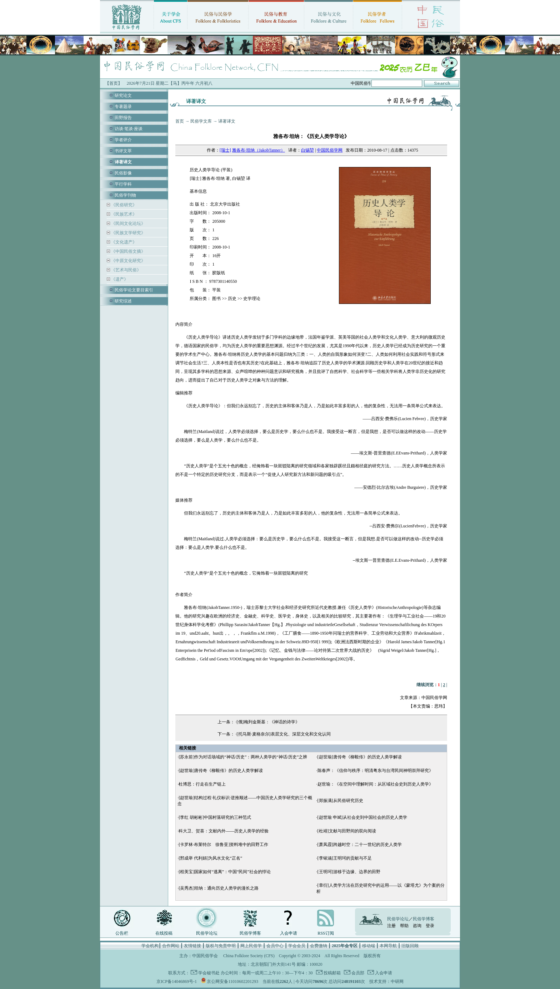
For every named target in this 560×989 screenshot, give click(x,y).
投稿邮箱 (331, 972)
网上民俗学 (251, 945)
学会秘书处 (209, 972)
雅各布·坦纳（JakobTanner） (258, 150)
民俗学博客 (250, 933)
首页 (179, 121)
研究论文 (123, 95)
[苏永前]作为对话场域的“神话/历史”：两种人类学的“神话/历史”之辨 (243, 756)
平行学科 (123, 184)
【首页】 (113, 83)
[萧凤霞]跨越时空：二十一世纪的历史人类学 (360, 844)
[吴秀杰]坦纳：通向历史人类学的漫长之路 (219, 888)
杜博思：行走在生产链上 (202, 784)
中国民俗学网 (329, 150)
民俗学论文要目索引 (134, 289)
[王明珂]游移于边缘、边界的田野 (349, 871)
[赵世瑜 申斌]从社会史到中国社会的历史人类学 (362, 817)
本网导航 (388, 945)
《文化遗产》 (123, 242)
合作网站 (170, 945)
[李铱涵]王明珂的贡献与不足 (345, 858)
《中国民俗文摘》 (127, 251)
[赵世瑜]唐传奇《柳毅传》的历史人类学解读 (360, 756)
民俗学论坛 (207, 933)
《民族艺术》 (123, 214)
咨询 (417, 925)
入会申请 (288, 933)
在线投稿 (163, 933)
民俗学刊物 (125, 195)
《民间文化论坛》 (127, 223)
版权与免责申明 (221, 945)
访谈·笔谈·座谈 (128, 128)
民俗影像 (123, 173)
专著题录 (123, 106)
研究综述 (123, 301)
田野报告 (123, 117)
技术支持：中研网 (386, 981)
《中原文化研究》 (127, 260)
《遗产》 (119, 279)
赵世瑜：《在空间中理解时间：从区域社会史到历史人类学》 (375, 784)
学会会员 (296, 945)
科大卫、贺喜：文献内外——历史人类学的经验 (224, 830)
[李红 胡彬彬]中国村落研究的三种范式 (215, 817)
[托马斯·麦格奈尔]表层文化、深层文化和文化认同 (284, 734)
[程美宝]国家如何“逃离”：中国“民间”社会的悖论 (224, 871)
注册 (391, 925)
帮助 (404, 925)
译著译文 (226, 121)
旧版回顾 (410, 945)
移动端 (368, 945)
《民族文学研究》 (127, 232)
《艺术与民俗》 (125, 269)
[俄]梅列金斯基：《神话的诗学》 (268, 721)
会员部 (357, 972)
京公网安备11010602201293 (232, 981)
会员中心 (275, 945)
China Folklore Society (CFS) (249, 955)
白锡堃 (307, 150)
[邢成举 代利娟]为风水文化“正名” (210, 858)
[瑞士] (225, 150)
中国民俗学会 (205, 955)
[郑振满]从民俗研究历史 (340, 800)
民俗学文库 (201, 121)
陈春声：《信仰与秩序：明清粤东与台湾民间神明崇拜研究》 (375, 770)
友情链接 (192, 945)
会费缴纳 (318, 945)
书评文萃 (123, 150)
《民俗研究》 (123, 204)
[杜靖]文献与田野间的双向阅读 (347, 830)
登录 (430, 925)
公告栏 (121, 933)
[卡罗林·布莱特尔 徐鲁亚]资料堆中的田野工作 (223, 844)
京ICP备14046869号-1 (176, 981)
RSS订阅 (326, 933)
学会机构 (150, 945)
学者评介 (123, 139)
